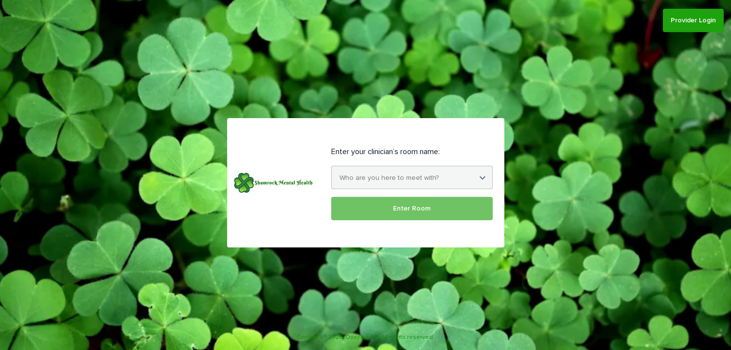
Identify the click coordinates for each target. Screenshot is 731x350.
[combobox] (412, 177)
